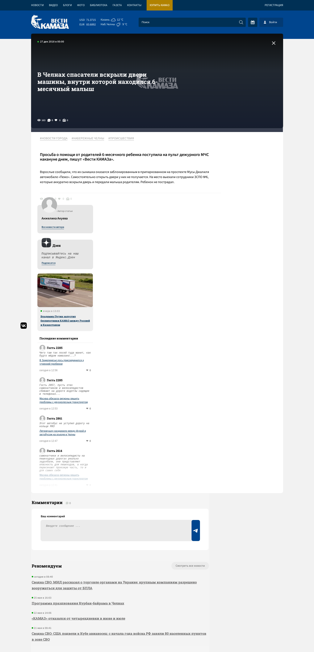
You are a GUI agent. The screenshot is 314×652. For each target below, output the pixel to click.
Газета (117, 5)
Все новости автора (236, 143)
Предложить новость (241, 498)
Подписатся (232, 179)
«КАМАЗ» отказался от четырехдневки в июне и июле (78, 537)
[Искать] (241, 22)
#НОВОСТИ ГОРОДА (55, 138)
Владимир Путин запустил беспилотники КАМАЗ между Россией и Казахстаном (249, 236)
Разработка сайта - (267, 640)
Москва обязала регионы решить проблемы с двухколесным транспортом (247, 316)
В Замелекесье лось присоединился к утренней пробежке (245, 278)
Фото (81, 5)
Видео (53, 5)
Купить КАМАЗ (159, 5)
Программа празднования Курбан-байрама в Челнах (77, 522)
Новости (37, 5)
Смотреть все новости (169, 485)
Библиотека (98, 5)
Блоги (67, 5)
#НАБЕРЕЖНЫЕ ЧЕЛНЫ (89, 138)
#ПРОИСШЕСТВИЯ (123, 138)
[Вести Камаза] (50, 22)
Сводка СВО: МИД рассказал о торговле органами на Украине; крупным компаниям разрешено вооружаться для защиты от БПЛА (104, 504)
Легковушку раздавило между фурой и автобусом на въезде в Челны (246, 348)
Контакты (134, 5)
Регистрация (274, 5)
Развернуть (157, 624)
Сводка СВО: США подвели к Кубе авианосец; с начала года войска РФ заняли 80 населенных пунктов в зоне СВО (99, 555)
